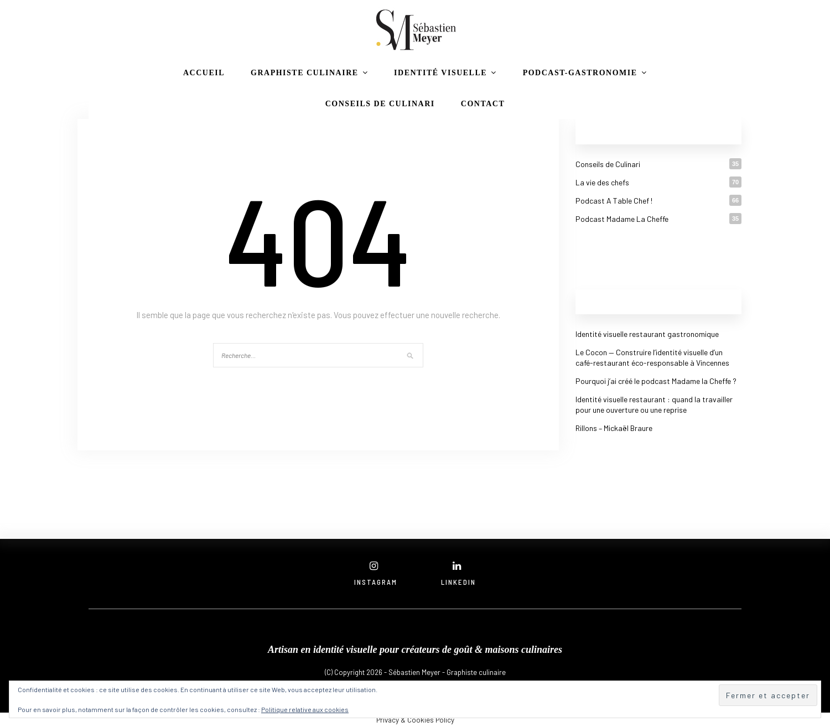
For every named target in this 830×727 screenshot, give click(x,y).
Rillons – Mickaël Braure (613, 428)
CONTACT (483, 104)
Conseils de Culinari (380, 104)
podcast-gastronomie (580, 73)
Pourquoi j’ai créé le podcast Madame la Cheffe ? (655, 381)
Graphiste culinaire (305, 73)
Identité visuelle (440, 73)
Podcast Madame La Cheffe (621, 219)
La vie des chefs (602, 182)
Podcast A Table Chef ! (613, 200)
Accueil (204, 73)
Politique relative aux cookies (305, 709)
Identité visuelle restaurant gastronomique (647, 334)
